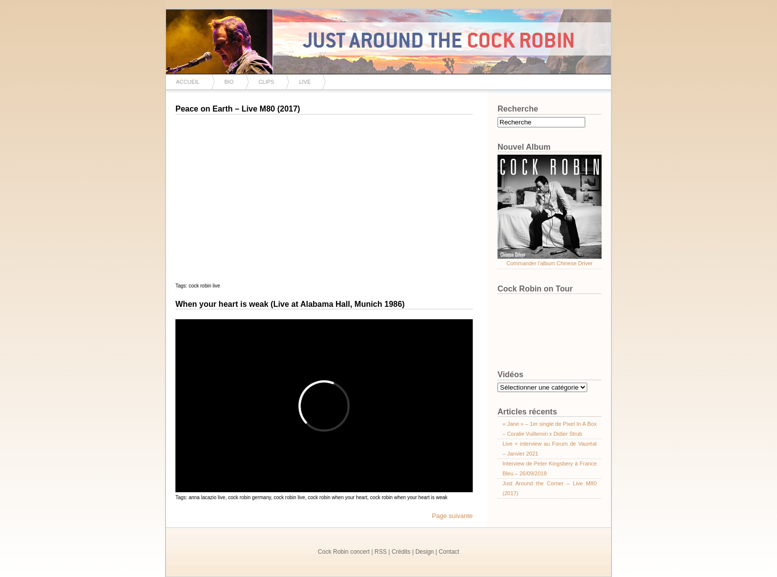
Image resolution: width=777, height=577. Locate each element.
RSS (381, 551)
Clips (267, 82)
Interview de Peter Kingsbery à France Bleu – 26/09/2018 (549, 468)
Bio (229, 82)
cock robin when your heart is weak (408, 497)
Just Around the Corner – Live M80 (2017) (549, 488)
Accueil (188, 82)
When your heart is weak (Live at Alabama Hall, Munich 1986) (290, 304)
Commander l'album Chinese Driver (549, 263)
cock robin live (204, 285)
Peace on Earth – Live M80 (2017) (237, 109)
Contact (449, 551)
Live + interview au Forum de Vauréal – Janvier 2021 (549, 449)
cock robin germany (249, 497)
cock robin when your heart (337, 497)
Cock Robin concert (344, 551)
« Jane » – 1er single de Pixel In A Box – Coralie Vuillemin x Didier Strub (549, 429)
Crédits (400, 551)
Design (424, 551)
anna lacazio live (207, 497)
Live (305, 82)
